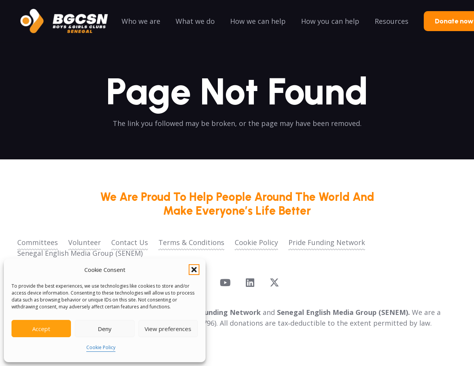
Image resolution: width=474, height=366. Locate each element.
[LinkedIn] (250, 282)
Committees (37, 242)
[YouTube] (225, 282)
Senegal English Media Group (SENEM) (80, 253)
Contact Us (129, 242)
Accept (41, 329)
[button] (194, 269)
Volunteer (84, 242)
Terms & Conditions (191, 242)
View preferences (168, 329)
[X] (274, 283)
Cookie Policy (100, 347)
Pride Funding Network (326, 242)
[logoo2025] (69, 21)
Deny (105, 329)
